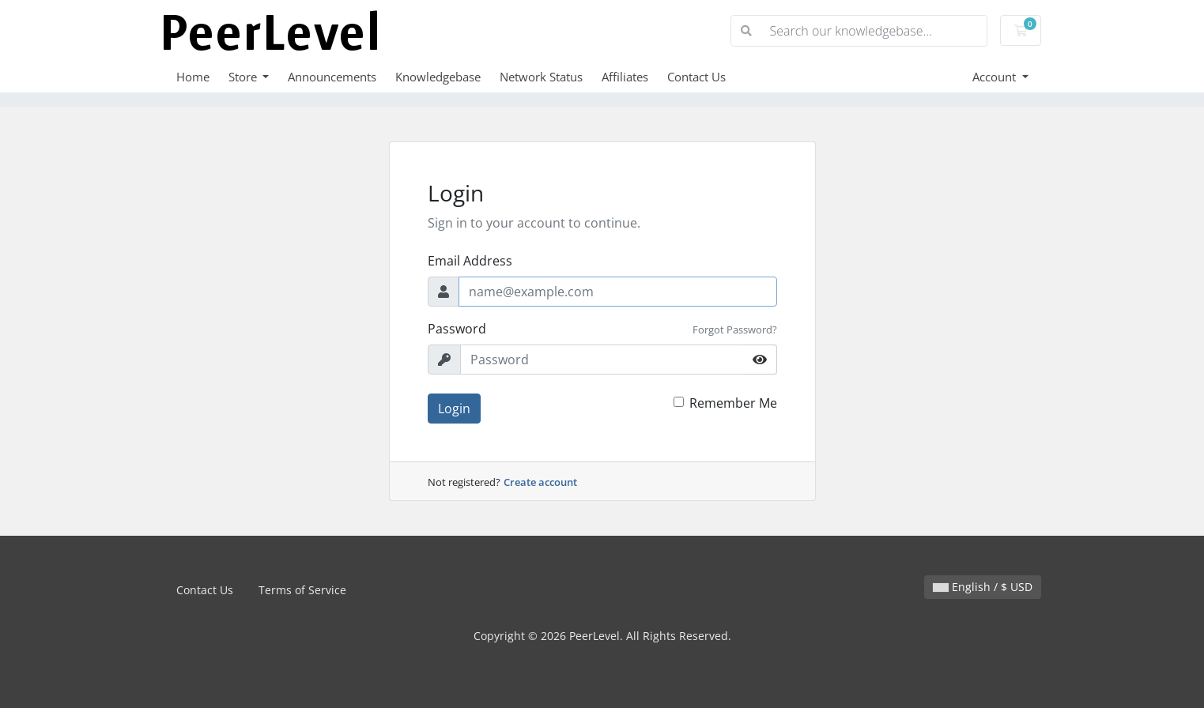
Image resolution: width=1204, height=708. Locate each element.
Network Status (541, 77)
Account (995, 77)
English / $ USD (982, 586)
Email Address (470, 260)
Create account (540, 482)
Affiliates (625, 77)
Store (244, 77)
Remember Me (733, 403)
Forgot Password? (735, 329)
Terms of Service (302, 589)
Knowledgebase (438, 77)
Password (457, 328)
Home (192, 77)
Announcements (332, 77)
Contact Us (696, 77)
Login (454, 408)
